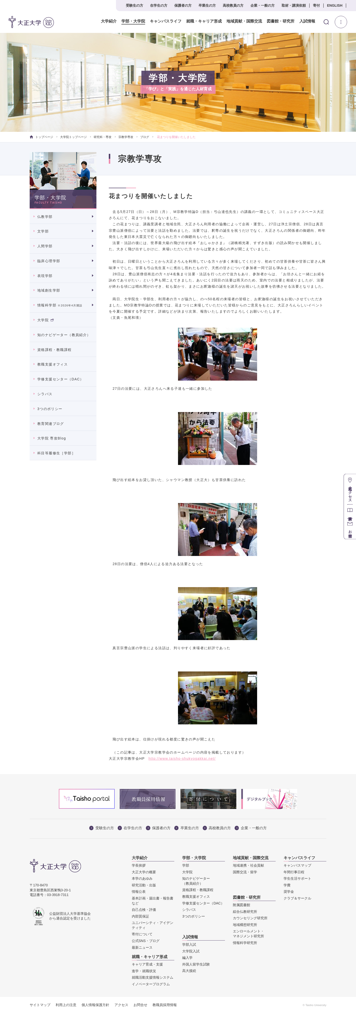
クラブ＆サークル (297, 898)
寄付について (142, 934)
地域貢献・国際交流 (244, 21)
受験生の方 (134, 5)
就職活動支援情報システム (152, 977)
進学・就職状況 (144, 971)
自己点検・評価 (144, 910)
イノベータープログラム (151, 984)
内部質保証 (140, 916)
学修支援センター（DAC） (60, 379)
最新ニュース (142, 947)
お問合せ (140, 1005)
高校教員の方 (233, 5)
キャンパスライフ (165, 21)
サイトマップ (40, 1005)
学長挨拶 (139, 865)
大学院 (45, 320)
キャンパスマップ (297, 865)
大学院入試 (191, 951)
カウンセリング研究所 (250, 918)
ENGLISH (334, 5)
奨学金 (289, 892)
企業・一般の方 (262, 5)
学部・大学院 (133, 21)
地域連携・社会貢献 (248, 865)
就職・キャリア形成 (204, 21)
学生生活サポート (297, 878)
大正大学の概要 (144, 872)
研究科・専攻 (102, 137)
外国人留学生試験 (196, 964)
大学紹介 (109, 21)
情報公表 (139, 892)
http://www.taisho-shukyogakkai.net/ (182, 758)
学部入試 (189, 944)
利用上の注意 (66, 1005)
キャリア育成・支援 (147, 964)
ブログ (144, 137)
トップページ (41, 137)
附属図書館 (241, 905)
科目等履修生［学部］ (56, 453)
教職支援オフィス (52, 364)
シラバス (45, 394)
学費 (287, 885)
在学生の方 (158, 5)
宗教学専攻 (125, 137)
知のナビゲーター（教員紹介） (64, 335)
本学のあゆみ (142, 878)
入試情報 (307, 21)
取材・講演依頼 (294, 5)
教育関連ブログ (50, 424)
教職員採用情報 (165, 1005)
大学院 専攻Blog (51, 438)
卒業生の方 (207, 5)
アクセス (121, 1005)
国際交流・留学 (245, 872)
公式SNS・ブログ (146, 941)
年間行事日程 (294, 872)
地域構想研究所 (245, 925)
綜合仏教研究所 (245, 912)
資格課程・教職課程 (54, 350)
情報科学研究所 (245, 943)
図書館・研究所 (280, 21)
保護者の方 (183, 5)
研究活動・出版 (144, 885)
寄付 (316, 5)
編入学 (187, 958)
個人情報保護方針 (95, 1005)
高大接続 (189, 971)
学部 (185, 865)
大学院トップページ (73, 137)
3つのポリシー (50, 409)
